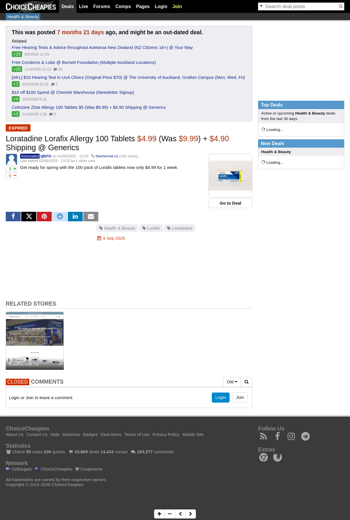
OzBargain (19, 468)
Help (55, 434)
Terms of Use (137, 434)
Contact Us (37, 434)
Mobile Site (192, 434)
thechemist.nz (107, 156)
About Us (15, 434)
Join (177, 6)
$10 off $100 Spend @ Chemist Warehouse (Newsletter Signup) (73, 92)
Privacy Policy (166, 434)
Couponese (88, 468)
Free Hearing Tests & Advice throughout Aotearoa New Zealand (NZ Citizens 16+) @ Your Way (102, 47)
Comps (123, 6)
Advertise (71, 434)
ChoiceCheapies (53, 468)
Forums (101, 6)
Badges (90, 434)
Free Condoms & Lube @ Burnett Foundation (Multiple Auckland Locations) (84, 62)
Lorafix (151, 228)
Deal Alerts (111, 434)
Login (161, 6)
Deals (67, 6)
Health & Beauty (23, 16)
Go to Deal (230, 203)
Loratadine (179, 228)
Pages (143, 6)
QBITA (45, 156)
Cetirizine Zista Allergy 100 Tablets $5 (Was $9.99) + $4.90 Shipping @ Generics (89, 107)
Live (83, 6)
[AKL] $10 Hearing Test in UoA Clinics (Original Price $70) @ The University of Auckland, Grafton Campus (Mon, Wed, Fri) (128, 77)
